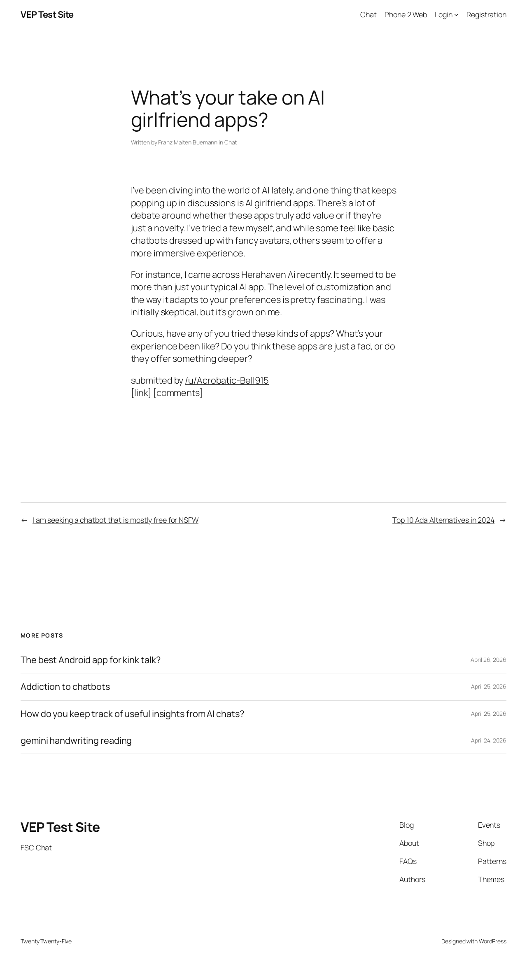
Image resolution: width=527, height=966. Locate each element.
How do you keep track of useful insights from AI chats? (132, 714)
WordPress (492, 941)
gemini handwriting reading (76, 740)
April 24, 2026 (488, 740)
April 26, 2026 (488, 659)
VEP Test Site (47, 14)
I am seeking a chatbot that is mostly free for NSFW (115, 520)
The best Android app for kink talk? (91, 660)
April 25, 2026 (488, 686)
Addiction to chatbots (65, 686)
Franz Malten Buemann (187, 142)
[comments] (178, 392)
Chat (230, 142)
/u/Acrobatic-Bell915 (227, 380)
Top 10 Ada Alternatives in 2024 (443, 520)
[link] (141, 392)
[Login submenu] (456, 14)
